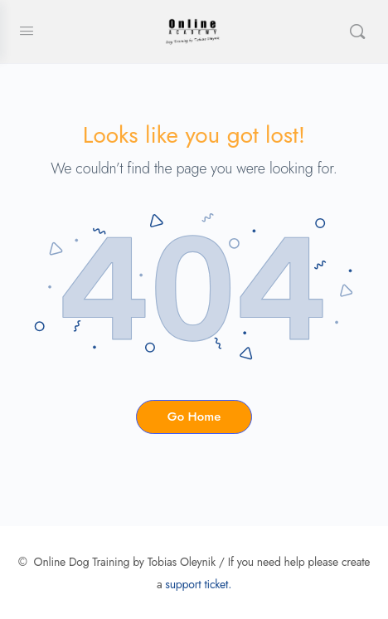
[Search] (357, 31)
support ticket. (198, 584)
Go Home (194, 416)
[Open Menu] (26, 31)
